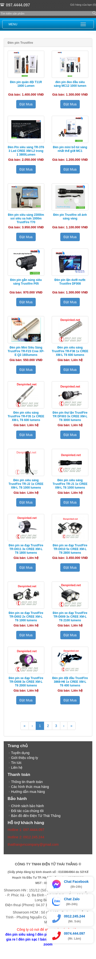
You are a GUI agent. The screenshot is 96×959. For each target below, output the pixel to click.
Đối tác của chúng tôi (27, 811)
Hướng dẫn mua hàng (28, 792)
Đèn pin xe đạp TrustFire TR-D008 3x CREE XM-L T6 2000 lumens (26, 681)
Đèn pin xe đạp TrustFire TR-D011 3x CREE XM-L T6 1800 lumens (26, 549)
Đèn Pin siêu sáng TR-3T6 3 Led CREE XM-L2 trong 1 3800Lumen (26, 150)
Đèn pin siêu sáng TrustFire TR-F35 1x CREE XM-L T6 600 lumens (26, 416)
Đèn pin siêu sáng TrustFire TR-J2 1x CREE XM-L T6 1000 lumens (26, 484)
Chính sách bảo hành (27, 806)
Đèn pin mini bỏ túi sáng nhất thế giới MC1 (70, 149)
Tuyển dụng (20, 753)
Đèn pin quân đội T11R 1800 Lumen (26, 83)
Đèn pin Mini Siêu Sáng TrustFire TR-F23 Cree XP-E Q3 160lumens (26, 351)
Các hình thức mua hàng (30, 787)
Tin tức (16, 763)
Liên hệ (16, 768)
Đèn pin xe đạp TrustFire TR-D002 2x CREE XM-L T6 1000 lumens (26, 616)
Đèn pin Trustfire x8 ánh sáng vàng (70, 216)
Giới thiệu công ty (24, 758)
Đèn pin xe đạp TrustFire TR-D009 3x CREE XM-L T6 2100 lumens (70, 616)
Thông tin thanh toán (27, 782)
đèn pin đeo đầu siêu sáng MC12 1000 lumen (70, 83)
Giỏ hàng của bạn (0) (83, 4)
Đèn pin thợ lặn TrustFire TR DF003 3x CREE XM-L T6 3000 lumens (70, 416)
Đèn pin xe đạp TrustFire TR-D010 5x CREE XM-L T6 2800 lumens (70, 549)
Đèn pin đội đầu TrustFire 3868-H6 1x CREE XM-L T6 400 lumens (70, 681)
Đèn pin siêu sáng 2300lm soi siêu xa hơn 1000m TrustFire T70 (26, 218)
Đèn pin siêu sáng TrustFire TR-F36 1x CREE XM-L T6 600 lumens (70, 351)
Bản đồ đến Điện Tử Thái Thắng (36, 816)
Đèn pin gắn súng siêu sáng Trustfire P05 (26, 281)
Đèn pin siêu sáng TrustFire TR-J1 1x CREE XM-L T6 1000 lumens (70, 484)
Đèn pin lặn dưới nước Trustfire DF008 (69, 281)
